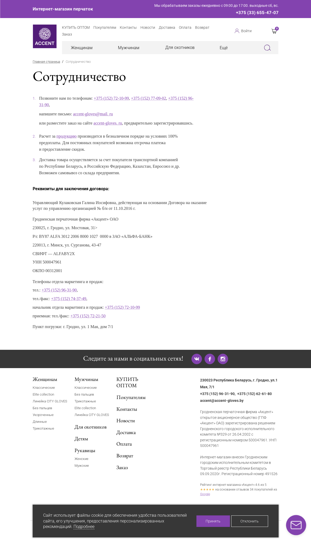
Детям (81, 438)
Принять (213, 521)
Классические (44, 388)
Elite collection (43, 394)
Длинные (40, 422)
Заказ (122, 467)
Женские (81, 459)
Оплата (124, 443)
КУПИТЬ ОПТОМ (127, 382)
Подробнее (83, 526)
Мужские (82, 466)
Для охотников (180, 47)
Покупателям (131, 397)
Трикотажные (43, 428)
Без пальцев (42, 408)
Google (205, 494)
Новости (125, 420)
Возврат (124, 455)
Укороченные (43, 415)
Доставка (126, 432)
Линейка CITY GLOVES (50, 401)
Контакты (126, 409)
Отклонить (249, 521)
